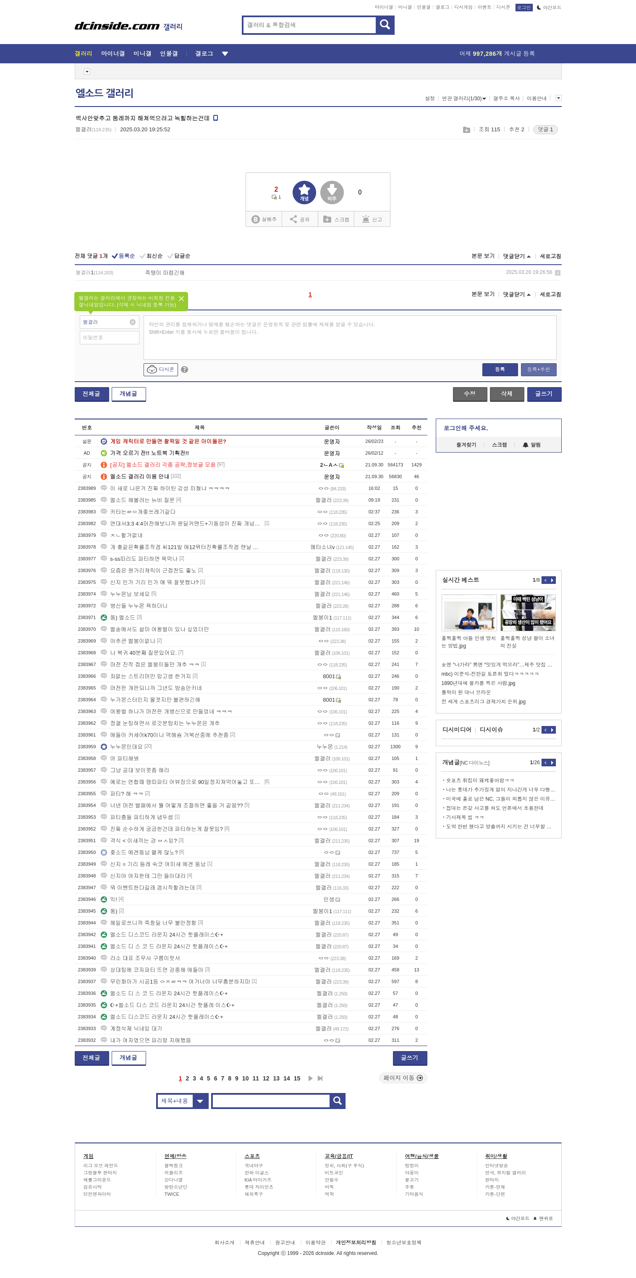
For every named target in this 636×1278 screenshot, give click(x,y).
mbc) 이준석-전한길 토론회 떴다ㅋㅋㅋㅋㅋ (490, 674)
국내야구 (254, 1165)
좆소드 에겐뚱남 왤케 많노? (139, 852)
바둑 (329, 1187)
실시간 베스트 (460, 580)
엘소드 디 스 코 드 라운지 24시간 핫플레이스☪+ (164, 946)
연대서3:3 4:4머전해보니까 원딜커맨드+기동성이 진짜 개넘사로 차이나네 (182, 524)
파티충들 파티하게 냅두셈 (137, 817)
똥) (109, 911)
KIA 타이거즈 (258, 1179)
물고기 (412, 1179)
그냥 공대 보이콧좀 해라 (135, 770)
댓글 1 (545, 129)
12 (266, 1078)
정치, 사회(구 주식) (344, 1165)
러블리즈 (174, 1172)
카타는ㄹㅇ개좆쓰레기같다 (138, 512)
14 (286, 1078)
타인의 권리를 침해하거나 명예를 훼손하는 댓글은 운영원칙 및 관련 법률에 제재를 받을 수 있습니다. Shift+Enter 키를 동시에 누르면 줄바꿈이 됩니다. (262, 328)
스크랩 (466, 129)
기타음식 (414, 1194)
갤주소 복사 (506, 99)
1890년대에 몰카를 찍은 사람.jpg (479, 683)
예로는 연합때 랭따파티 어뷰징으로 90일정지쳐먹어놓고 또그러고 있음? (182, 782)
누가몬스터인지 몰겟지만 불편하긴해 (150, 700)
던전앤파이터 (97, 1194)
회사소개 (225, 1243)
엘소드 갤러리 (104, 93)
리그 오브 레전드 (101, 1165)
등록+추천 (538, 369)
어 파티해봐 (120, 758)
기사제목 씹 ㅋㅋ (465, 817)
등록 (500, 369)
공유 (300, 219)
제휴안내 (255, 1243)
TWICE (172, 1194)
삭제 (557, 273)
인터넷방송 (496, 1165)
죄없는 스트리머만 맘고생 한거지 (146, 676)
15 (297, 1078)
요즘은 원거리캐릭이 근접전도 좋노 (148, 570)
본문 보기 (483, 256)
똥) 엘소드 (118, 617)
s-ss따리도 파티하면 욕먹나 (139, 559)
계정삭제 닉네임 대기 (131, 1029)
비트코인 (334, 1172)
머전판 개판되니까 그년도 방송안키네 (151, 688)
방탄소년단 (176, 1187)
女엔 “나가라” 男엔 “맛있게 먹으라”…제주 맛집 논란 (499, 665)
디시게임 (463, 7)
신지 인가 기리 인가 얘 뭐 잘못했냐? (150, 582)
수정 (470, 393)
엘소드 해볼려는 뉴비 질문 (138, 500)
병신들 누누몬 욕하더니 (134, 606)
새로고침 (551, 256)
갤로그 (443, 7)
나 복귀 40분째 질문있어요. (139, 653)
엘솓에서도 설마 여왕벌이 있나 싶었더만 (155, 629)
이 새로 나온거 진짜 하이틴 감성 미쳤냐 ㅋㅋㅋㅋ (165, 488)
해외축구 (254, 1194)
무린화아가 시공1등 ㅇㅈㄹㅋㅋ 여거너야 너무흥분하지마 (175, 982)
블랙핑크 (174, 1165)
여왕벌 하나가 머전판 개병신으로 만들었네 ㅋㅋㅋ (166, 711)
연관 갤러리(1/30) (464, 99)
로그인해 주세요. (466, 428)
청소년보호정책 (403, 1243)
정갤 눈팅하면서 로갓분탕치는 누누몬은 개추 (160, 723)
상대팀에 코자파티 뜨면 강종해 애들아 (152, 970)
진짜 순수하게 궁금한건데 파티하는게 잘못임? (162, 829)
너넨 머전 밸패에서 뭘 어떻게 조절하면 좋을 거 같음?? (172, 805)
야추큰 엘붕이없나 (128, 641)
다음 (310, 1078)
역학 (329, 1194)
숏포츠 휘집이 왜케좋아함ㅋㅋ (480, 780)
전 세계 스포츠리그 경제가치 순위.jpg (484, 702)
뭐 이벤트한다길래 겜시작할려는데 (148, 888)
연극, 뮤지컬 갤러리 (505, 1172)
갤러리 (84, 53)
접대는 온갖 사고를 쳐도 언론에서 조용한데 (495, 808)
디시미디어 (457, 729)
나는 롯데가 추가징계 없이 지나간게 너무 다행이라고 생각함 (501, 790)
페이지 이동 (403, 1078)
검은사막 (93, 1187)
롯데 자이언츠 (259, 1187)
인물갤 (424, 7)
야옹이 (412, 1172)
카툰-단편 (495, 1194)
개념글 (128, 393)
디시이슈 (491, 729)
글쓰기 (544, 393)
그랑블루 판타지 (100, 1172)
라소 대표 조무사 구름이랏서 (140, 958)
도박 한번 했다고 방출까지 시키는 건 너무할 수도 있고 (501, 827)
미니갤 (405, 7)
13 (276, 1078)
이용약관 (316, 1243)
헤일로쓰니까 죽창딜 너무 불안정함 (148, 923)
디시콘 (503, 7)
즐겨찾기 (466, 445)
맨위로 (543, 1218)
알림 (532, 445)
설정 (430, 99)
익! (109, 899)
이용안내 (537, 99)
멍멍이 (412, 1165)
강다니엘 (174, 1179)
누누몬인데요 (122, 747)
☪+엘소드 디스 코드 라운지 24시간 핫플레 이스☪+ (167, 1005)
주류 (409, 1187)
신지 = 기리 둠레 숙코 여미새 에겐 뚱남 (153, 864)
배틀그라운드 (97, 1179)
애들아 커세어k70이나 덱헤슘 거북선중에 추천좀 (164, 735)
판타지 (492, 1179)
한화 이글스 (257, 1172)
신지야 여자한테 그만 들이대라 (143, 876)
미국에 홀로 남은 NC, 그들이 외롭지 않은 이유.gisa (501, 799)
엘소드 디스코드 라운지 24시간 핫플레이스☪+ (162, 935)
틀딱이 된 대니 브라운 (466, 692)
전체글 (91, 393)
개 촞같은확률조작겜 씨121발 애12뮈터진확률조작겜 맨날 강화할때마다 (182, 547)
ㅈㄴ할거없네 (122, 535)
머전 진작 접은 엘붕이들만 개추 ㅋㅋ (150, 664)
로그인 (524, 7)
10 (245, 1078)
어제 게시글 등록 (497, 53)
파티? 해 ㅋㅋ (122, 794)
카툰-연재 (495, 1187)
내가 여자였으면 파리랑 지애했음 (146, 1040)
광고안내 (285, 1243)
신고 (372, 219)
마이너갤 (384, 7)
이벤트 (485, 7)
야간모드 (549, 7)
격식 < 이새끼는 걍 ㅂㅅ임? (139, 841)
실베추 (264, 219)
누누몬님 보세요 (125, 594)
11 (255, 1078)
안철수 (332, 1179)
